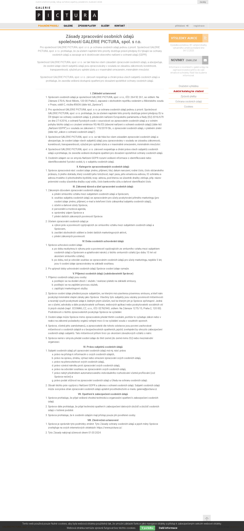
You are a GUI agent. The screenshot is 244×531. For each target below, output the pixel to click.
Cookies (188, 114)
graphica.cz (236, 527)
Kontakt (120, 26)
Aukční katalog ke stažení (189, 99)
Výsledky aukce (184, 46)
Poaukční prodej (48, 26)
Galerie (68, 26)
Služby (105, 26)
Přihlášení (181, 26)
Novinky (184, 68)
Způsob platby (87, 26)
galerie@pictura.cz (131, 527)
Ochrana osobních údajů (188, 109)
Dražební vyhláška (188, 94)
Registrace (199, 26)
